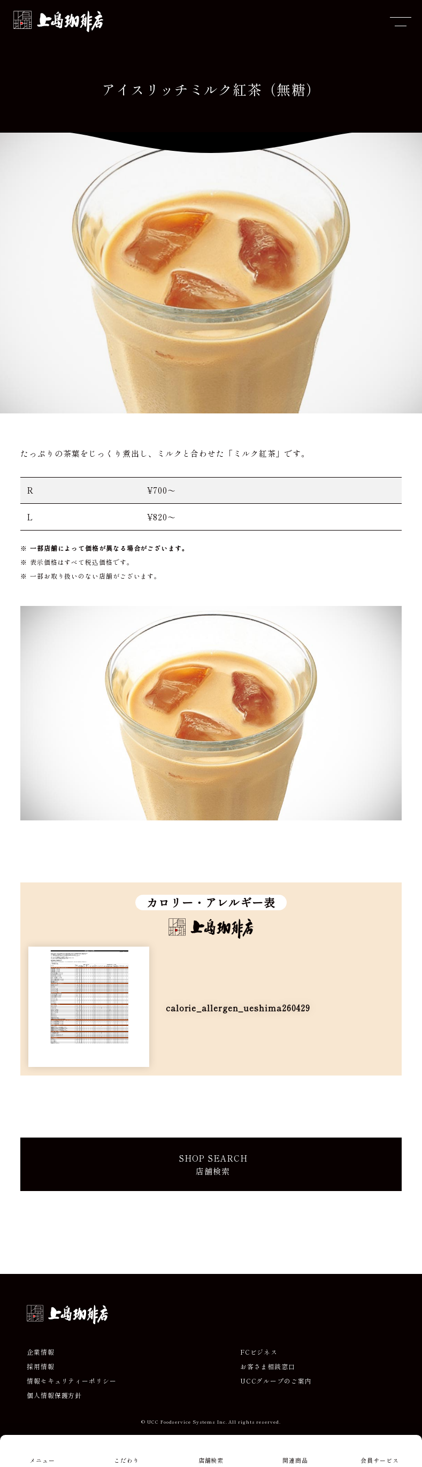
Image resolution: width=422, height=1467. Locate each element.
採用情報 (41, 1366)
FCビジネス (259, 1352)
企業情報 (41, 1352)
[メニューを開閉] (400, 21)
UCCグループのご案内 (276, 1381)
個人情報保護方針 (54, 1395)
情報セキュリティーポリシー (72, 1381)
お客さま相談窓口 (267, 1366)
